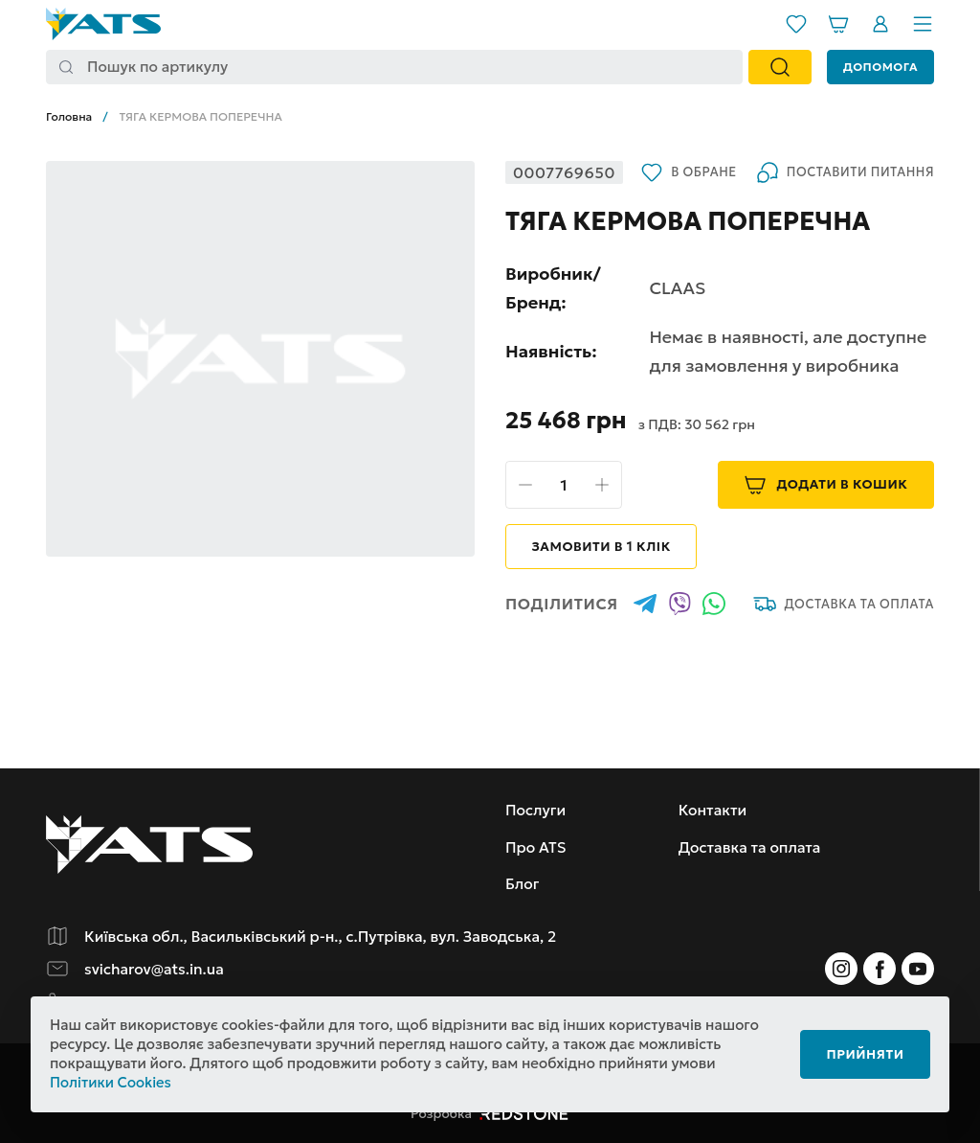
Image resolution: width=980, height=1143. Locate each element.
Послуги (536, 810)
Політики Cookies (111, 1083)
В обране (554, 203)
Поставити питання (712, 203)
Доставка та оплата (842, 635)
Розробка (490, 1113)
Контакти (717, 810)
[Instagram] (841, 969)
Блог (522, 884)
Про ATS (536, 847)
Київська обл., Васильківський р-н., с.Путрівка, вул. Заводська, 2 (327, 937)
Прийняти (860, 1054)
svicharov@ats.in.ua (156, 969)
